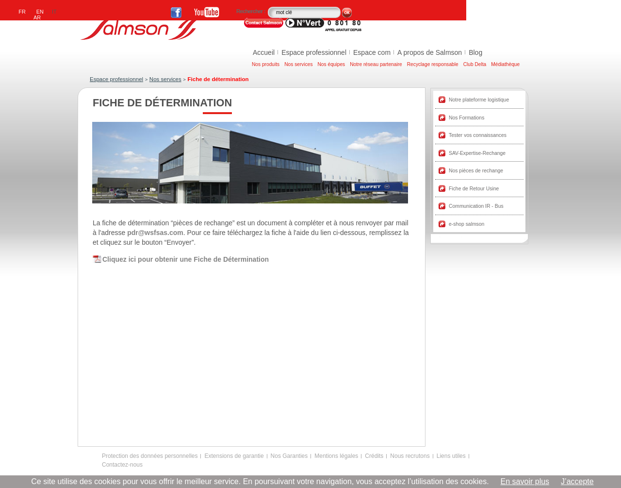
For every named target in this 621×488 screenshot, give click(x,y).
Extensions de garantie (233, 456)
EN (40, 12)
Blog (475, 52)
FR (22, 12)
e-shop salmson (466, 224)
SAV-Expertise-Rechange (477, 153)
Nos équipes (331, 64)
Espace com (372, 52)
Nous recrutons (409, 456)
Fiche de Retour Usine (474, 188)
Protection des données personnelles (149, 456)
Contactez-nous (122, 464)
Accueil (264, 52)
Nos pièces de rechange (476, 170)
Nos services (298, 64)
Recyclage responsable (432, 64)
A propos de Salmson (429, 52)
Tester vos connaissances (478, 135)
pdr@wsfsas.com (155, 232)
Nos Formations (466, 117)
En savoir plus (525, 481)
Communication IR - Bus (476, 206)
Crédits (374, 456)
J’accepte (577, 481)
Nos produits (265, 64)
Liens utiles (451, 456)
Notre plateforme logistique (479, 99)
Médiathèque (505, 64)
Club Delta (475, 64)
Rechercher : (251, 11)
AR (37, 17)
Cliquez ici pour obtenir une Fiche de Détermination (185, 259)
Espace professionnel (313, 52)
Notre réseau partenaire (376, 64)
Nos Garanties (289, 456)
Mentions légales (336, 456)
